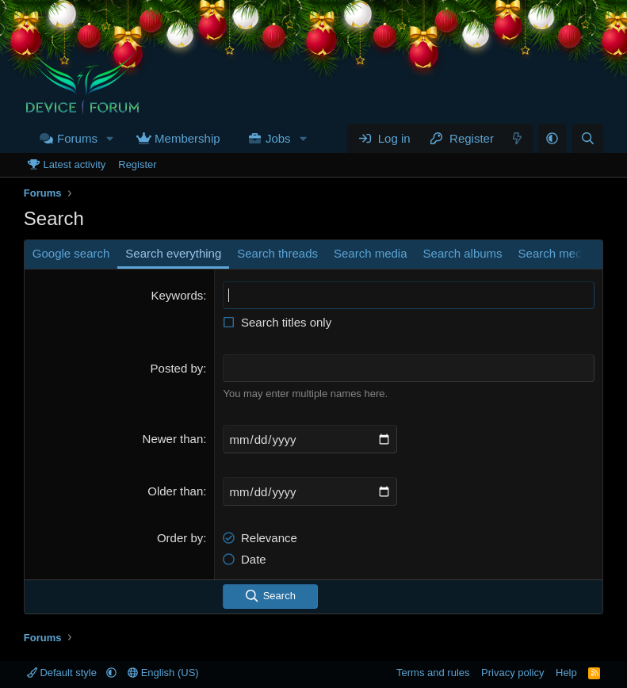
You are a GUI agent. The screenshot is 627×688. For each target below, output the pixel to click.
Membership (187, 138)
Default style (63, 672)
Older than (175, 491)
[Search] (587, 138)
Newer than (173, 438)
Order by (180, 538)
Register (137, 164)
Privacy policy (512, 672)
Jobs (278, 138)
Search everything (173, 253)
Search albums (463, 253)
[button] (110, 138)
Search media (370, 253)
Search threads (277, 253)
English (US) (163, 672)
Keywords (177, 295)
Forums (77, 138)
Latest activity (74, 164)
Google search (71, 253)
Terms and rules (432, 672)
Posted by (177, 368)
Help (566, 672)
